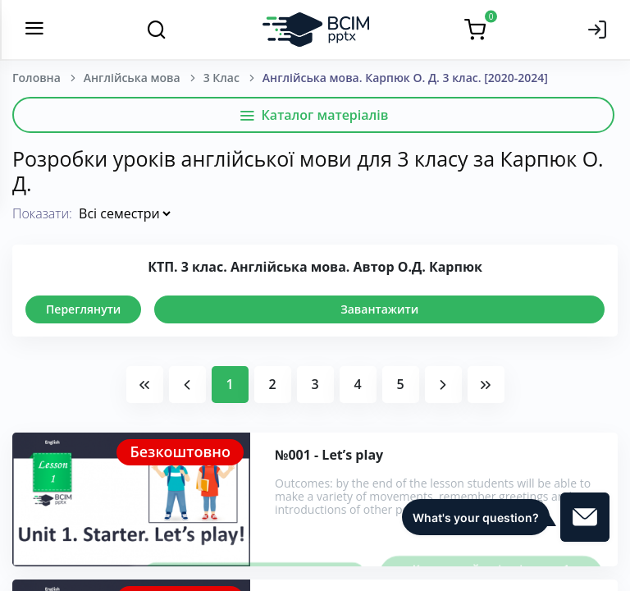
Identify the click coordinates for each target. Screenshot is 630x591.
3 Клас (221, 78)
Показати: (42, 213)
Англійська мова (132, 78)
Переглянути (83, 309)
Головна (36, 78)
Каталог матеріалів (314, 115)
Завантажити (379, 309)
